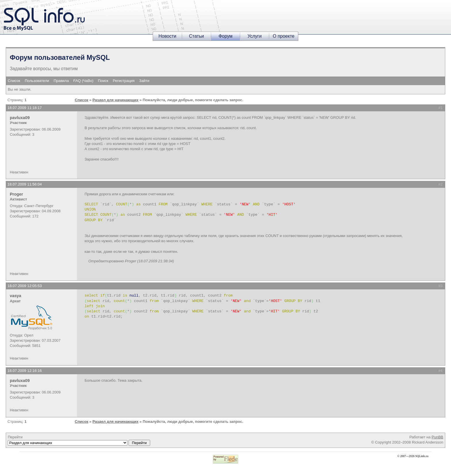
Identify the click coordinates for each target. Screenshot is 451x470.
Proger (16, 194)
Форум (226, 36)
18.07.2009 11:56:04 (24, 184)
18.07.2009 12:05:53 (24, 286)
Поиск (103, 81)
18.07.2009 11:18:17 (24, 108)
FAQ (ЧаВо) (83, 81)
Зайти (144, 81)
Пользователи (37, 81)
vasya (15, 295)
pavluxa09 (20, 117)
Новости (167, 36)
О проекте (283, 36)
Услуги (254, 36)
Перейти (79, 440)
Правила (61, 81)
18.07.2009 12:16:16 (24, 370)
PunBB (437, 437)
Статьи (196, 36)
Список (14, 81)
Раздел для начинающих (115, 100)
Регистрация (124, 81)
